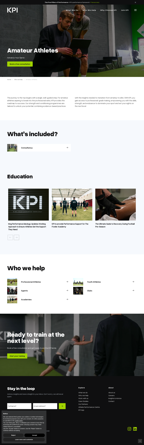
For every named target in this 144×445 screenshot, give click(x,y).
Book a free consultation (20, 64)
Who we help (18, 79)
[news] (28, 226)
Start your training (17, 356)
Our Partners (83, 404)
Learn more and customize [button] (24, 439)
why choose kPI (108, 10)
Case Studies (83, 401)
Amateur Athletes (31, 79)
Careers (111, 395)
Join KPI (125, 10)
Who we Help (89, 10)
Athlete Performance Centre (89, 407)
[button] (135, 10)
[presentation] (10, 237)
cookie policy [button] (19, 420)
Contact (111, 401)
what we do (72, 10)
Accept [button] (34, 435)
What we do (83, 392)
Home (9, 79)
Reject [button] (13, 435)
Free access (95, 2)
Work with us (83, 398)
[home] (12, 10)
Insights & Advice (114, 398)
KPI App (81, 410)
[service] (28, 204)
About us (111, 392)
